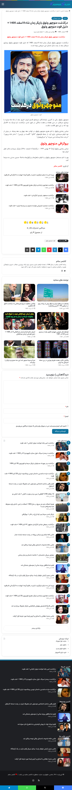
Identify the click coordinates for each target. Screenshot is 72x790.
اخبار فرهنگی (57, 18)
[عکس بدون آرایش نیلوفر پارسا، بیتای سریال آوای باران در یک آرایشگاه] (62, 578)
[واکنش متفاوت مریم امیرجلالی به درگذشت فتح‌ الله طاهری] (19, 292)
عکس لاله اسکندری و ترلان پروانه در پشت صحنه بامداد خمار (34, 535)
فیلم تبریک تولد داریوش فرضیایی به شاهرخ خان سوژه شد (37, 724)
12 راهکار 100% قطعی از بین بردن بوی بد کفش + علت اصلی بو (33, 494)
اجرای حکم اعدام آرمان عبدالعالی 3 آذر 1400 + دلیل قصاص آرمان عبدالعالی (20, 333)
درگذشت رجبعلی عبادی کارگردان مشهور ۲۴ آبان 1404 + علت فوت (32, 524)
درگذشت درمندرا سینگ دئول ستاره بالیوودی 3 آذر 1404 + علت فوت (31, 453)
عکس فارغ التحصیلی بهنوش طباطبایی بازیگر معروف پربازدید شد (32, 606)
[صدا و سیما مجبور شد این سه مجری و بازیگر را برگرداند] (19, 349)
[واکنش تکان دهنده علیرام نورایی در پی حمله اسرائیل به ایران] (53, 349)
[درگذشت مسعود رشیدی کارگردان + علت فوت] (62, 198)
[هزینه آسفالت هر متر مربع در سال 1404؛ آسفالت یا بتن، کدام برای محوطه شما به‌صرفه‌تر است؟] (62, 507)
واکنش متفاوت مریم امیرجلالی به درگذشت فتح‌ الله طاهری (19, 305)
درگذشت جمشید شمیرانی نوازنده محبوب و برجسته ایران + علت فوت (31, 206)
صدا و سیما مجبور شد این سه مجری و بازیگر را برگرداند (20, 361)
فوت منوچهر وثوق (50, 241)
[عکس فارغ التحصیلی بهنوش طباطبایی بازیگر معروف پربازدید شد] (62, 609)
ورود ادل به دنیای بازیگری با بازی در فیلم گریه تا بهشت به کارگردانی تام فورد (29, 175)
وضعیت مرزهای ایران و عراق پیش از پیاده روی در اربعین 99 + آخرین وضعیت (53, 305)
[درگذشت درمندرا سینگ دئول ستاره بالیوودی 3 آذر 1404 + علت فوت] (62, 456)
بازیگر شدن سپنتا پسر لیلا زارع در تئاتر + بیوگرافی (38, 514)
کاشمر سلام (61, 261)
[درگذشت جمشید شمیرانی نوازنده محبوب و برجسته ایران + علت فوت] (62, 208)
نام (66, 407)
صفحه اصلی (65, 11)
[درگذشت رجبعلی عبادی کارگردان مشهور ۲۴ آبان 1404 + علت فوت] (62, 528)
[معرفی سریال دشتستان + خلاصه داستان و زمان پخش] (62, 558)
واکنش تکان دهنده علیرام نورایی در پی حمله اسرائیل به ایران (53, 361)
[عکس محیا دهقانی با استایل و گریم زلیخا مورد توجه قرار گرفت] (62, 619)
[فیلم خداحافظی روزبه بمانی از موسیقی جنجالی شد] (62, 568)
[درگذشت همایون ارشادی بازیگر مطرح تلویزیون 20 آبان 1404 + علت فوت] (62, 188)
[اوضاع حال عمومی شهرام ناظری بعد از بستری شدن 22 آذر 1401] (53, 321)
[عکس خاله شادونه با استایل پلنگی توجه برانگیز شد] (62, 548)
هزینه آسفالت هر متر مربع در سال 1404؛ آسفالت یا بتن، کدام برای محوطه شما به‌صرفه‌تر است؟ (30, 505)
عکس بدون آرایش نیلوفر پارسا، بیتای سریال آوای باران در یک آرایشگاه (31, 575)
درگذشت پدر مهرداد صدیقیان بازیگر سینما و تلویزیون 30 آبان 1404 (32, 463)
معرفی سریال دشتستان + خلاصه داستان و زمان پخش (36, 555)
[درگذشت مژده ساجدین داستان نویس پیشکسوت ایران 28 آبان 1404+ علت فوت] (62, 477)
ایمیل (66, 416)
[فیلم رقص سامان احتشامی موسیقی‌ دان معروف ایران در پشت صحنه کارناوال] (62, 487)
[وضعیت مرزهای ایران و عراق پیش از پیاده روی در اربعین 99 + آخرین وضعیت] (53, 292)
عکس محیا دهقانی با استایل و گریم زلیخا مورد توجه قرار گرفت (33, 616)
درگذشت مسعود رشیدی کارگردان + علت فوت (39, 195)
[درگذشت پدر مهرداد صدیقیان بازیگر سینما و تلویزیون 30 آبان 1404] (62, 466)
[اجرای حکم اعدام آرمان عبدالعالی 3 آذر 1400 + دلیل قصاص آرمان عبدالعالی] (19, 321)
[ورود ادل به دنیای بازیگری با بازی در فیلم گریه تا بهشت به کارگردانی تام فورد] (62, 178)
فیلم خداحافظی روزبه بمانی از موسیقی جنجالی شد (37, 565)
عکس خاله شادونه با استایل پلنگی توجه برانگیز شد (37, 545)
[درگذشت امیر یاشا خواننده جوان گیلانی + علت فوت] (62, 446)
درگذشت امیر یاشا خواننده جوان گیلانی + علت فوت (37, 443)
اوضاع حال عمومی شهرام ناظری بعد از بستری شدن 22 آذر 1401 (53, 333)
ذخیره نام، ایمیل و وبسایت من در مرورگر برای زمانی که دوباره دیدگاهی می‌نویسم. (41, 426)
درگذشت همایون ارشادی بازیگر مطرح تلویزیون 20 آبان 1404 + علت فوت (29, 185)
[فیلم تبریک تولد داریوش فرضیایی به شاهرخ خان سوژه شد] (64, 727)
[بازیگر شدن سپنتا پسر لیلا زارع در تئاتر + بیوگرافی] (62, 517)
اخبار (57, 11)
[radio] (25, 222)
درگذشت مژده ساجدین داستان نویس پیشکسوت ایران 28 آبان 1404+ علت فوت (29, 474)
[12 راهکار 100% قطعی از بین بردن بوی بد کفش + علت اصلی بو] (62, 497)
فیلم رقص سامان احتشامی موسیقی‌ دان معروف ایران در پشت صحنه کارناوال (31, 485)
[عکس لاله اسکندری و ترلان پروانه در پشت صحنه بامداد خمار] (62, 538)
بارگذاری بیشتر (36, 628)
